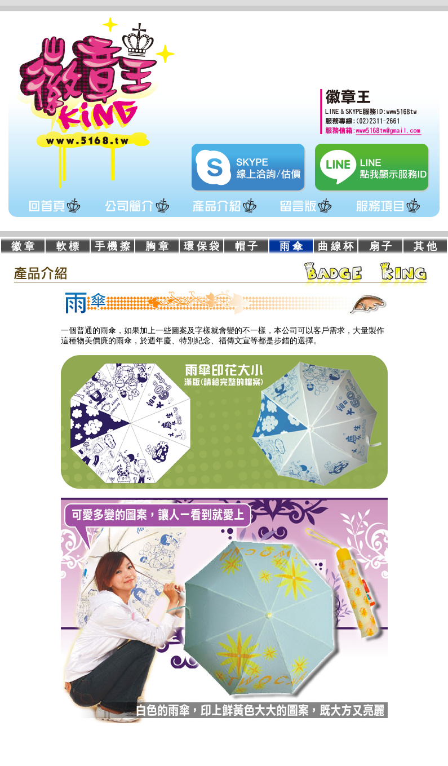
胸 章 (156, 246)
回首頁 (55, 213)
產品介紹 (224, 213)
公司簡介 (136, 213)
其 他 (425, 246)
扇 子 (380, 246)
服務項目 (388, 213)
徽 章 (22, 246)
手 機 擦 (112, 246)
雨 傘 (291, 246)
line (372, 168)
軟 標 (67, 246)
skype (249, 168)
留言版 (306, 213)
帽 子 (246, 246)
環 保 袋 (201, 246)
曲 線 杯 (335, 246)
